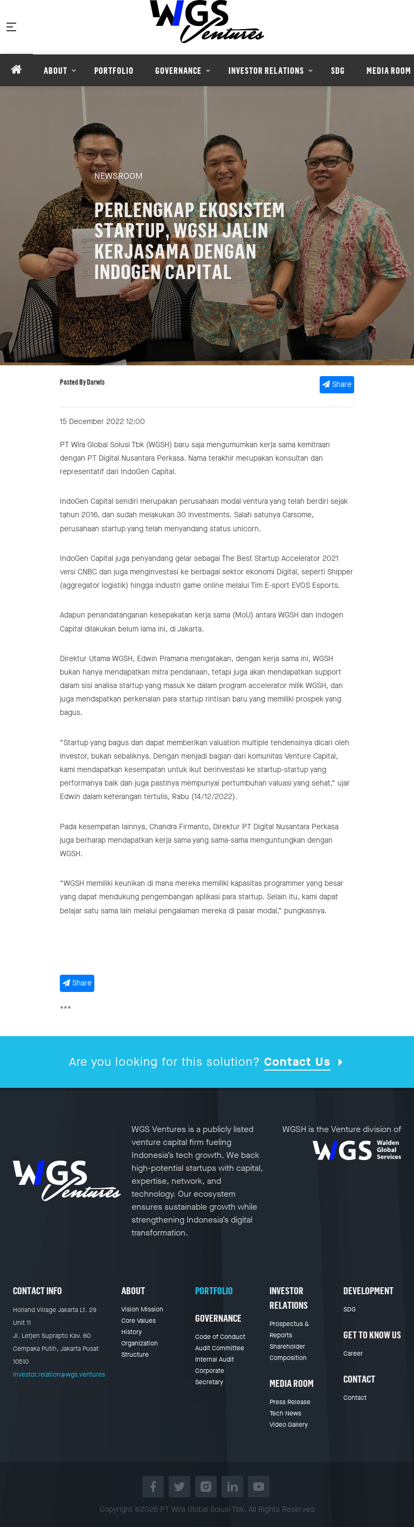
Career (353, 1353)
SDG (349, 1309)
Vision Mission (142, 1309)
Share (336, 384)
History (131, 1332)
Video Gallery (289, 1424)
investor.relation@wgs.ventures (59, 1374)
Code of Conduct (220, 1336)
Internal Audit (214, 1359)
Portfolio (214, 1290)
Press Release (290, 1402)
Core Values (138, 1320)
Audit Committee (219, 1348)
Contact (355, 1397)
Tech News (285, 1413)
